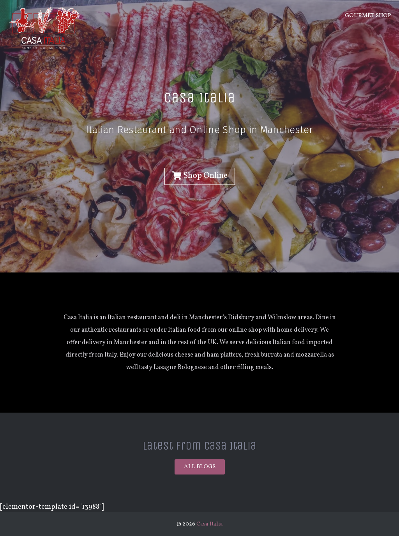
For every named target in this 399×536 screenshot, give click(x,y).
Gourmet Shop (368, 16)
